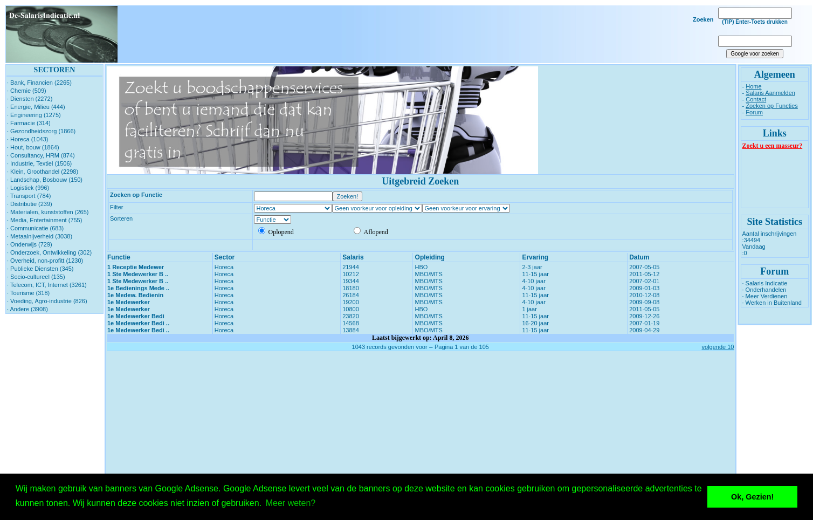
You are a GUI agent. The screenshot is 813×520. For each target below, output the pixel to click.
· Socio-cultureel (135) (36, 276)
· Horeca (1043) (27, 139)
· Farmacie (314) (29, 123)
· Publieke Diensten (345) (40, 268)
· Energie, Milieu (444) (36, 107)
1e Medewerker (128, 302)
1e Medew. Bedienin (135, 295)
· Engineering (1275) (34, 115)
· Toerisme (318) (28, 293)
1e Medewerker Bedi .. (138, 323)
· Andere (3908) (27, 309)
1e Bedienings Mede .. (138, 288)
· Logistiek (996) (28, 187)
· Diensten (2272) (29, 98)
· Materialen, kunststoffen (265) (47, 212)
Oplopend (276, 232)
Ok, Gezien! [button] (752, 496)
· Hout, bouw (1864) (33, 147)
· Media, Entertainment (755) (44, 220)
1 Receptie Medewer (135, 267)
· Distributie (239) (29, 204)
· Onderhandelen (764, 289)
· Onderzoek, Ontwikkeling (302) (49, 252)
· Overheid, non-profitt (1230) (45, 260)
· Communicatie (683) (35, 228)
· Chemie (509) (26, 90)
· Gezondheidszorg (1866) (41, 131)
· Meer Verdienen (765, 296)
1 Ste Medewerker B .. (137, 274)
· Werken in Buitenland (772, 302)
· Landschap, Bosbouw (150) (44, 179)
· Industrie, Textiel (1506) (39, 163)
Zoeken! (348, 196)
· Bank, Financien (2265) (39, 82)
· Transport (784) (29, 196)
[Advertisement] (414, 34)
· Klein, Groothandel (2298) (42, 171)
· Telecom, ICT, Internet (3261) (47, 285)
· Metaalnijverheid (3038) (39, 236)
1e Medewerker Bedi (135, 316)
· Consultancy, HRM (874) (41, 155)
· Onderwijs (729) (29, 244)
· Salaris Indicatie (765, 283)
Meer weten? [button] (291, 503)
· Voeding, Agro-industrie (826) (47, 301)
